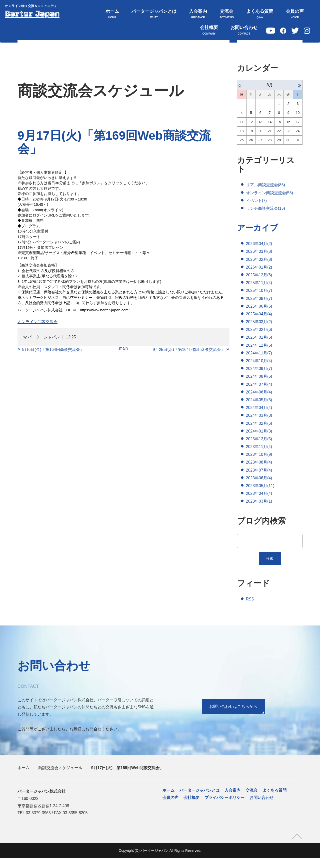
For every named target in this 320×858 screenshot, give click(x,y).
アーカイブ (257, 227)
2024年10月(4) (259, 361)
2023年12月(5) (259, 439)
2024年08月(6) (259, 376)
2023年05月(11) (260, 486)
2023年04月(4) (259, 493)
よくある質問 (259, 14)
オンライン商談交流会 (38, 322)
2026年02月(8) (259, 259)
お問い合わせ (244, 30)
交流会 (227, 14)
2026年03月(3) (259, 252)
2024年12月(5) (259, 345)
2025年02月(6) (259, 329)
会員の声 (295, 14)
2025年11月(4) (259, 283)
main (123, 348)
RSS (250, 599)
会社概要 (209, 30)
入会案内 (198, 14)
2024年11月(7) (259, 353)
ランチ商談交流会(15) (265, 208)
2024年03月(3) (259, 415)
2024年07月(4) (259, 384)
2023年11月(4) (259, 447)
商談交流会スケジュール (60, 768)
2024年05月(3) (259, 400)
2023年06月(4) (259, 478)
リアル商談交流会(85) (265, 185)
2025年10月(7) (259, 291)
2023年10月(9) (259, 454)
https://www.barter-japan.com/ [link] (105, 310)
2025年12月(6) (259, 275)
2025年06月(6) (259, 306)
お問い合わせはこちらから (233, 706)
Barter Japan (32, 13)
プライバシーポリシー (224, 797)
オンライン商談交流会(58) (269, 193)
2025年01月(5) (259, 337)
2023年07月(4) (259, 470)
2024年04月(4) (259, 407)
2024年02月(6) (259, 423)
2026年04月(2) (259, 244)
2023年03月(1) (259, 501)
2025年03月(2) (259, 322)
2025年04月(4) (259, 314)
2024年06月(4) (259, 392)
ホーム (112, 14)
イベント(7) (256, 200)
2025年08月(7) (259, 298)
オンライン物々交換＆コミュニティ (31, 6)
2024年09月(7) (259, 368)
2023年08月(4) (259, 462)
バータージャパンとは (154, 14)
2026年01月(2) (259, 267)
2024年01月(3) (259, 431)
